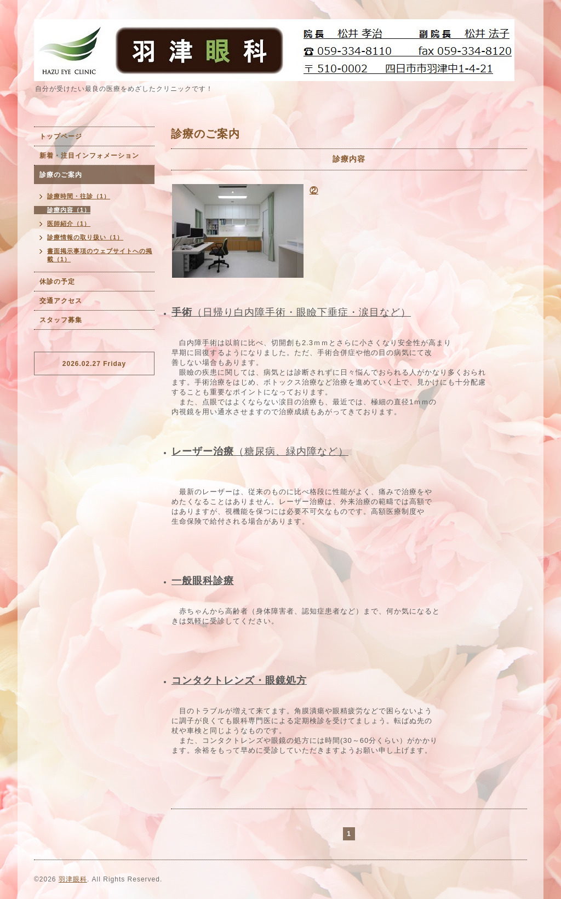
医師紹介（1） (68, 223)
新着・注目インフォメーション (89, 155)
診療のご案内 (60, 175)
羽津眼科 (73, 879)
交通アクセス (60, 301)
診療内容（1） (68, 210)
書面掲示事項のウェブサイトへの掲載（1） (99, 255)
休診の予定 (57, 281)
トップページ (60, 136)
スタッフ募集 (60, 320)
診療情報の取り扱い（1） (85, 237)
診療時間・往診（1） (78, 196)
